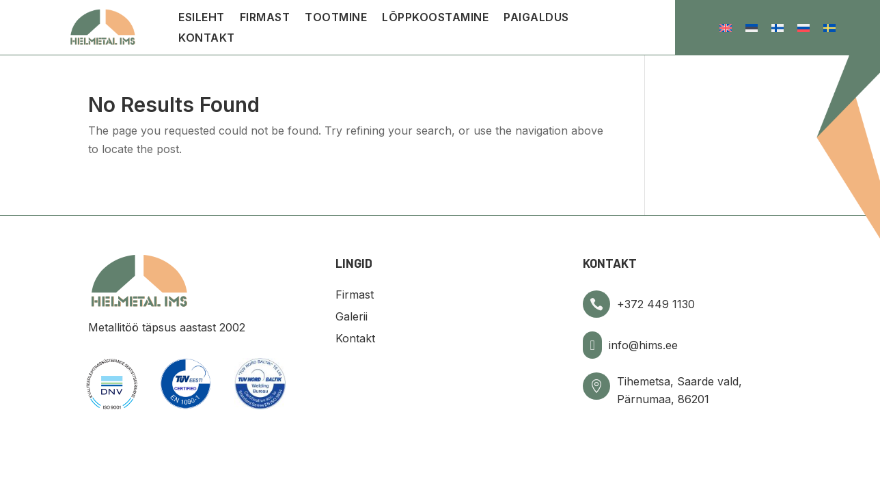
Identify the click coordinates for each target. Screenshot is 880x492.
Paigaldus (536, 18)
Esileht (201, 18)
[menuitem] (726, 27)
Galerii (351, 316)
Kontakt (206, 38)
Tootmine (336, 18)
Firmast (265, 18)
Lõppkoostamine (435, 18)
